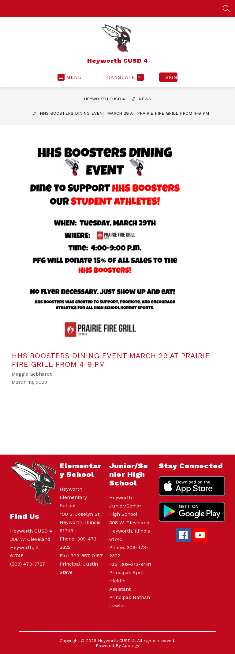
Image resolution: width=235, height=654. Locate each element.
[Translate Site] (123, 77)
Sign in (171, 77)
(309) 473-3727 (27, 564)
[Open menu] (70, 77)
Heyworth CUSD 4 (104, 98)
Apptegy (130, 645)
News (145, 98)
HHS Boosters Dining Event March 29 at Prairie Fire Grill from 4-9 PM (124, 113)
